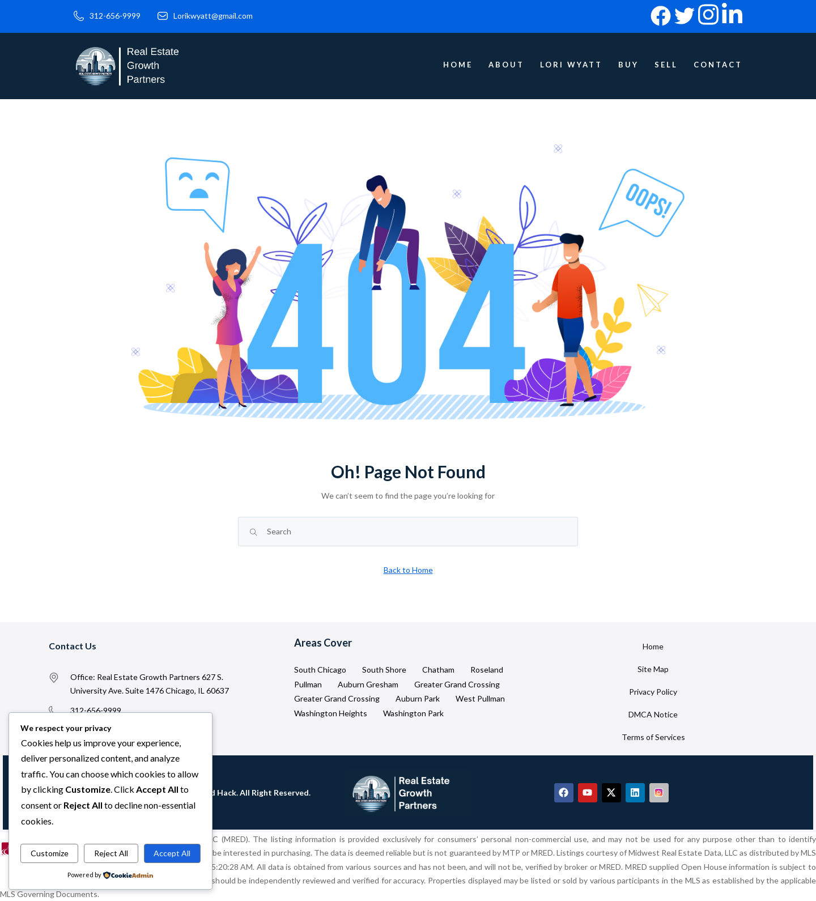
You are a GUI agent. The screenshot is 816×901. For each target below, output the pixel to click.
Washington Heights (330, 713)
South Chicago (320, 669)
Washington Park (413, 713)
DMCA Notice (653, 714)
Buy (628, 64)
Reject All (111, 853)
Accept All (172, 853)
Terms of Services (653, 737)
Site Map (653, 669)
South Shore (384, 669)
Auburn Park (418, 698)
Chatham (438, 669)
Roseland (486, 669)
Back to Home (408, 570)
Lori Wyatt (571, 64)
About (506, 64)
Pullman (308, 684)
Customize (50, 853)
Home (458, 64)
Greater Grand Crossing (457, 684)
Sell (666, 64)
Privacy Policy (653, 691)
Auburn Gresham (368, 684)
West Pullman (480, 698)
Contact (718, 64)
